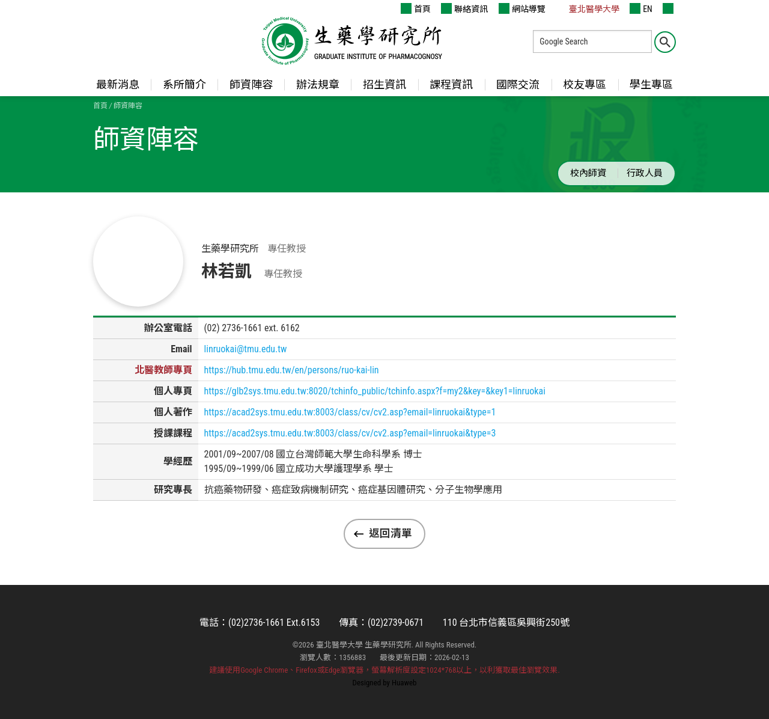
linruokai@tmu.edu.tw (245, 349)
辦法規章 (317, 84)
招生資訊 (384, 84)
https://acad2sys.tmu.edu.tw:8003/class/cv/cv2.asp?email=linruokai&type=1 (350, 412)
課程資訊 (451, 84)
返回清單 (390, 533)
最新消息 (117, 84)
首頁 (416, 8)
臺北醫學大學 (587, 8)
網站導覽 (522, 8)
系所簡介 (184, 84)
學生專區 (651, 84)
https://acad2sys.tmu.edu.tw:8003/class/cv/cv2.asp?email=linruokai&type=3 (350, 433)
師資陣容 (251, 84)
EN (641, 8)
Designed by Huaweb (385, 682)
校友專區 (584, 84)
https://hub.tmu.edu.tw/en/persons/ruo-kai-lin (291, 370)
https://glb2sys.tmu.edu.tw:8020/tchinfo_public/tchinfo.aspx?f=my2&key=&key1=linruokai (375, 391)
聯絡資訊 (464, 8)
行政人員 (645, 173)
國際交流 (518, 84)
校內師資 (588, 173)
